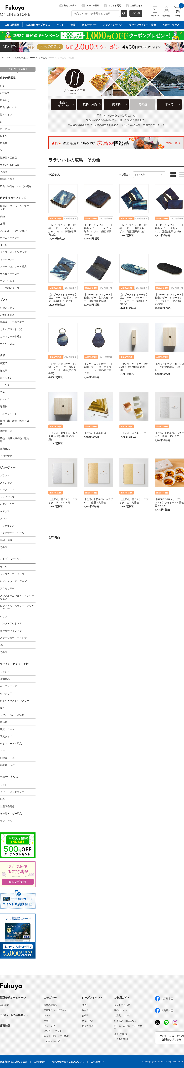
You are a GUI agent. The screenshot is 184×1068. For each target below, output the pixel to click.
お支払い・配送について (126, 1020)
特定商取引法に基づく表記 (13, 1061)
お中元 (85, 1010)
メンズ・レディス (10, 559)
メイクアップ (7, 497)
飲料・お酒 (90, 104)
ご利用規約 (39, 1061)
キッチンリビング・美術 (14, 664)
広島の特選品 (21, 57)
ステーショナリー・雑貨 (13, 266)
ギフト (4, 299)
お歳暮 (85, 1015)
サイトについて (122, 1005)
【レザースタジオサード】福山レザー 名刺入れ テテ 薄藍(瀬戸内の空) (62, 297)
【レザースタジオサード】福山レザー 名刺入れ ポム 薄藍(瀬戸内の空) (133, 228)
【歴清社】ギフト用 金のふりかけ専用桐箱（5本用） (62, 436)
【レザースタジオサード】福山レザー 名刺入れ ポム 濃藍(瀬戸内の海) (169, 228)
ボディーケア (7, 504)
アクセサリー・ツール (12, 532)
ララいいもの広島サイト (14, 1015)
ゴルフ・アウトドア (11, 623)
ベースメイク (7, 489)
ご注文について (122, 1015)
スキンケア (6, 482)
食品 (2, 216)
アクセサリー (7, 588)
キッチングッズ (8, 686)
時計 (2, 645)
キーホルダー (7, 259)
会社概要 (4, 1005)
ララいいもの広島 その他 (61, 57)
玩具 (2, 799)
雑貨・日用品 (7, 729)
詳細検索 (136, 13)
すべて (169, 104)
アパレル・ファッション (13, 230)
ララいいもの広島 (38, 57)
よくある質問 (112, 5)
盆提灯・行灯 (7, 765)
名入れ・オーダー (9, 273)
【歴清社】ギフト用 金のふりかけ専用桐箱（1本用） (133, 366)
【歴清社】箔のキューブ (132, 433)
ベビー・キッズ (9, 776)
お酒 (2, 223)
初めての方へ (68, 5)
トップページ (6, 57)
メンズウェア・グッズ (12, 574)
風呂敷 (3, 722)
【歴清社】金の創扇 (95, 433)
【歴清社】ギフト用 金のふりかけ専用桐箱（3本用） (169, 366)
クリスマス (87, 1020)
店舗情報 (5, 1025)
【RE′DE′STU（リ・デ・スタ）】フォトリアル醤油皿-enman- (169, 502)
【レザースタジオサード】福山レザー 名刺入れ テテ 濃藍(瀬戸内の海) (98, 297)
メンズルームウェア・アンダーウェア (17, 597)
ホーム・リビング (9, 237)
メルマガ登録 (90, 5)
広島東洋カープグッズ (13, 198)
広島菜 (3, 143)
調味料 (116, 104)
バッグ (3, 616)
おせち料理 (87, 1026)
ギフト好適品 (7, 280)
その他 (3, 172)
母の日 (85, 1005)
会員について (121, 1034)
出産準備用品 (7, 806)
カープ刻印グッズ (9, 288)
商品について (121, 1010)
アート (3, 750)
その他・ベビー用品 (11, 813)
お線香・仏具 (7, 757)
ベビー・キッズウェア (12, 792)
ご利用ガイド (134, 5)
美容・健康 (6, 540)
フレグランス (7, 525)
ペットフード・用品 (11, 743)
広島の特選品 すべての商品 (15, 186)
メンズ (3, 518)
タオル (3, 245)
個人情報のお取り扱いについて (68, 1061)
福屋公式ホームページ (13, 997)
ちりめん (5, 129)
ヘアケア (5, 511)
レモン (3, 136)
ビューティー (7, 467)
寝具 (2, 707)
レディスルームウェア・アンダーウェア (17, 608)
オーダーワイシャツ (11, 630)
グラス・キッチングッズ (13, 252)
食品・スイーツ (63, 104)
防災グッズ (6, 736)
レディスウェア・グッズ (13, 581)
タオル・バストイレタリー (14, 700)
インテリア (6, 693)
